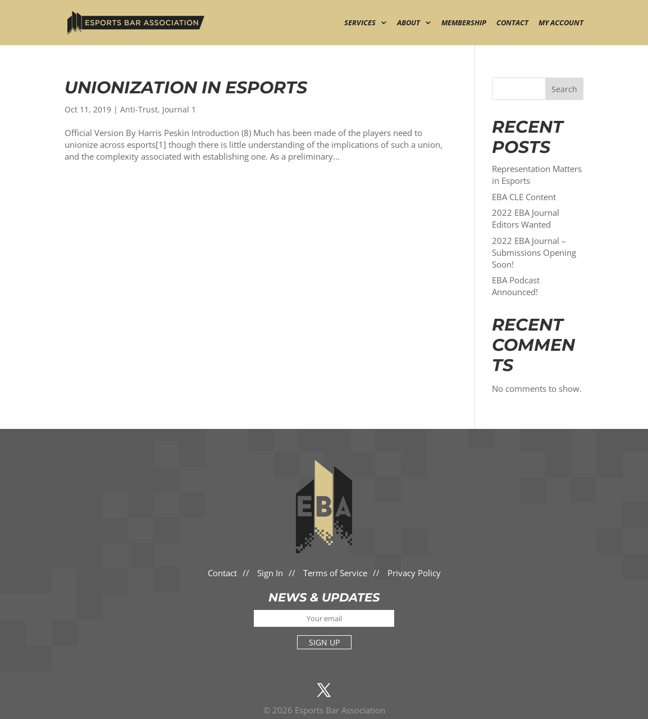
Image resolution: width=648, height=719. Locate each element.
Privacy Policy (414, 572)
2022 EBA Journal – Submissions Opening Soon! (534, 252)
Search (564, 89)
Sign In (270, 572)
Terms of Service (335, 572)
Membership (463, 23)
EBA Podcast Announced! (516, 285)
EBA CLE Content (524, 196)
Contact (512, 23)
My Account (561, 23)
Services (360, 23)
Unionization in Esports (186, 87)
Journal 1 (179, 109)
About (408, 23)
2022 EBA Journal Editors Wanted (525, 218)
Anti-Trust (139, 109)
